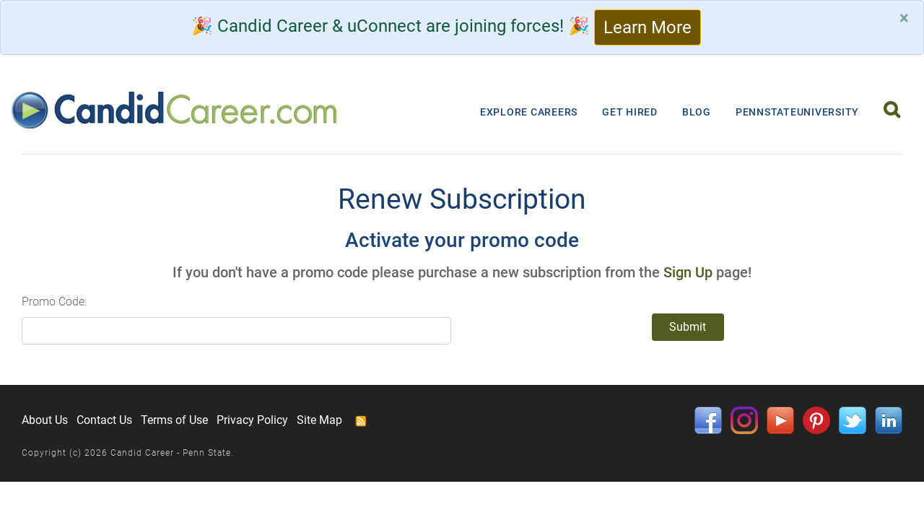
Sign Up (687, 272)
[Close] (904, 18)
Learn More (647, 27)
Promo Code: (54, 301)
